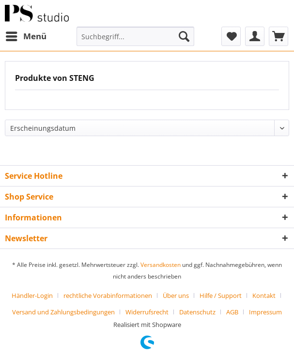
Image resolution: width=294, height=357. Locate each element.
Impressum (265, 312)
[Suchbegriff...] (135, 36)
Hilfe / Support (221, 295)
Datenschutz (197, 312)
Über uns (176, 295)
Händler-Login (32, 295)
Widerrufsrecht (147, 312)
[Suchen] (184, 36)
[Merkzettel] (231, 36)
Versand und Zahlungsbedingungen (63, 312)
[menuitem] (25, 36)
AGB (232, 312)
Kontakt (264, 295)
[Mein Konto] (254, 36)
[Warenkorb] (278, 36)
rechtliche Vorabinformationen (107, 295)
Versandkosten (160, 265)
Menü (26, 35)
